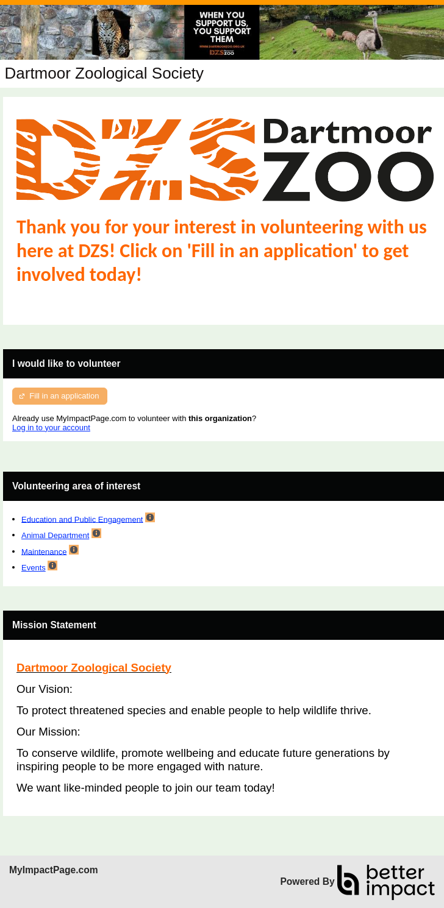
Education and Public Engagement (82, 518)
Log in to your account (51, 427)
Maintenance (43, 551)
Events (33, 567)
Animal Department (55, 535)
